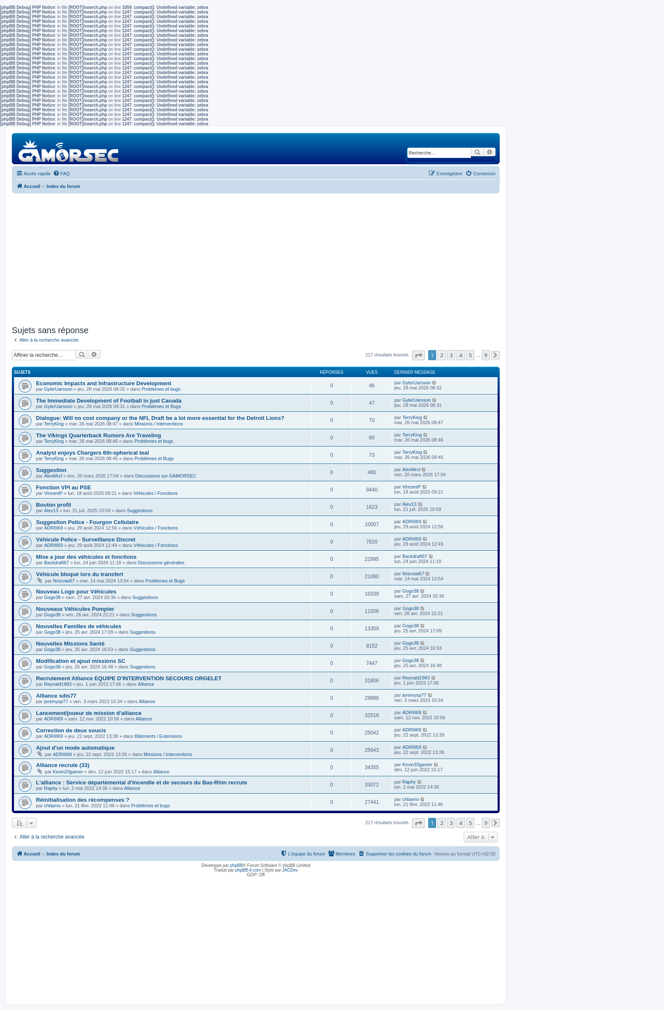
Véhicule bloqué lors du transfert (79, 574)
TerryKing (54, 423)
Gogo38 (52, 597)
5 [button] (470, 355)
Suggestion (51, 470)
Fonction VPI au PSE (63, 487)
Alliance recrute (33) (62, 765)
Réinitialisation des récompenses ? (83, 800)
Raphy (51, 788)
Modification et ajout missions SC (80, 661)
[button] (418, 355)
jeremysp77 (56, 701)
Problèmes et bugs (161, 389)
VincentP (53, 493)
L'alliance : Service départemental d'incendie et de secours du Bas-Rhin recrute (141, 782)
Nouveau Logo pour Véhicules (76, 591)
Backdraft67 (56, 562)
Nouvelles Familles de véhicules (79, 626)
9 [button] (485, 355)
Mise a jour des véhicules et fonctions (86, 557)
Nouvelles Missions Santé (70, 643)
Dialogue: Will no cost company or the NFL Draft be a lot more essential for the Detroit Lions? (160, 418)
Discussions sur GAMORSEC (165, 475)
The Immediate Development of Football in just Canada (109, 400)
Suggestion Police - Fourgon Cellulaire (87, 522)
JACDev (290, 870)
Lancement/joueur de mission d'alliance (88, 713)
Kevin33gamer (68, 771)
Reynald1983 (58, 684)
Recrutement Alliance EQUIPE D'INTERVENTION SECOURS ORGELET (128, 678)
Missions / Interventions (158, 423)
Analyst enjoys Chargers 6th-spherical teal (92, 453)
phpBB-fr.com (248, 870)
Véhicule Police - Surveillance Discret (86, 539)
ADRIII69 (53, 527)
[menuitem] (61, 173)
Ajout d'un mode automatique (75, 748)
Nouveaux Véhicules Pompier (75, 609)
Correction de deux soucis (71, 730)
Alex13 (51, 510)
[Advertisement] (256, 259)
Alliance (146, 684)
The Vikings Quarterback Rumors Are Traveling (98, 435)
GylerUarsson (58, 389)
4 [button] (460, 355)
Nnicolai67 (64, 580)
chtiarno (52, 805)
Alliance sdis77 (56, 696)
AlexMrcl (53, 475)
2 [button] (441, 355)
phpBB (236, 865)
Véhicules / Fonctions (155, 493)
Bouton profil (53, 505)
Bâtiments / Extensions (158, 736)
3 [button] (451, 355)
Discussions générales (161, 562)
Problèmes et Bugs (161, 406)
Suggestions (140, 510)
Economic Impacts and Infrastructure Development (104, 383)
